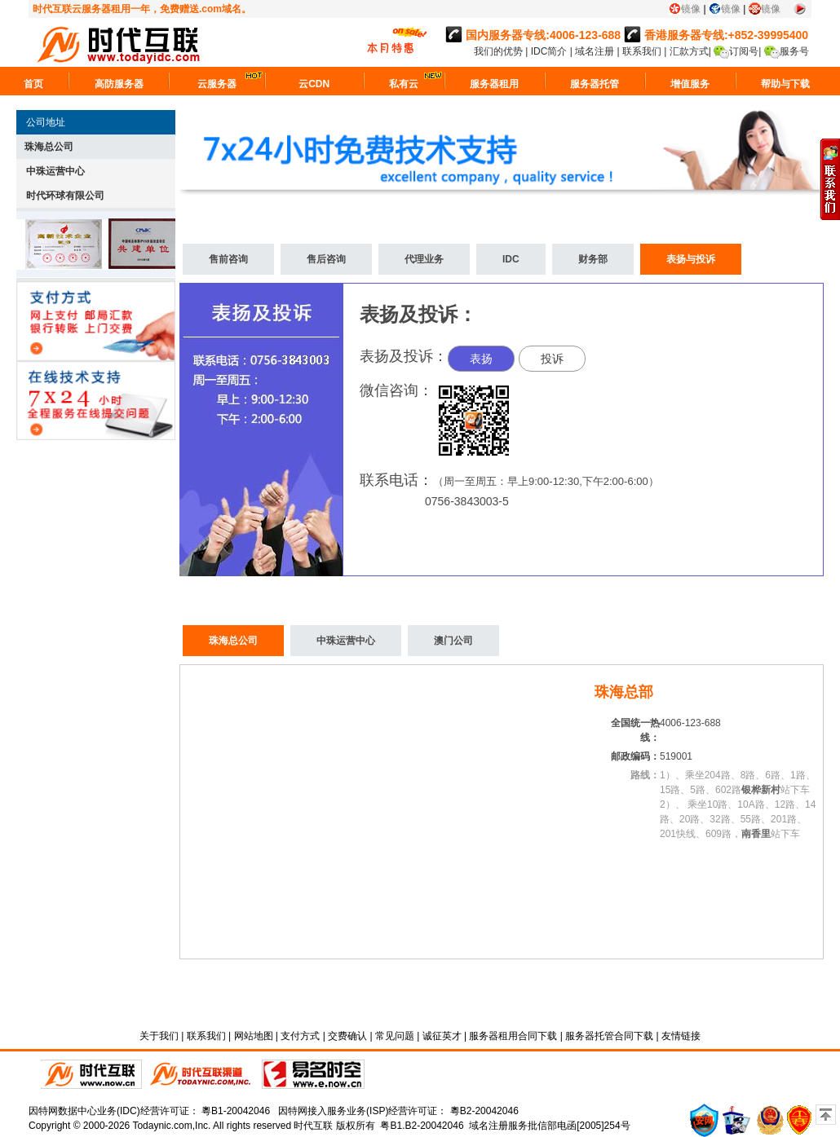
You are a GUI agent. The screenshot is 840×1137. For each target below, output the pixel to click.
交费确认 (347, 1036)
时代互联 (313, 1125)
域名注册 (594, 51)
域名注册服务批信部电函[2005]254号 (549, 1125)
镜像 (691, 9)
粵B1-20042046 (235, 1111)
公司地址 (45, 122)
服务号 (794, 51)
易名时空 (313, 1074)
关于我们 (159, 1036)
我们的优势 (499, 51)
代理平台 (202, 1074)
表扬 (481, 358)
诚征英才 (442, 1036)
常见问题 (394, 1036)
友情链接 (681, 1036)
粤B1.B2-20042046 (421, 1125)
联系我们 (641, 51)
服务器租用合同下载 (513, 1036)
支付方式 (300, 1036)
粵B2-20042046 (484, 1111)
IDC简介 (550, 51)
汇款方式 (689, 51)
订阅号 (743, 51)
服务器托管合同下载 (609, 1036)
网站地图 (253, 1036)
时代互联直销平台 (91, 1074)
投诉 (552, 358)
